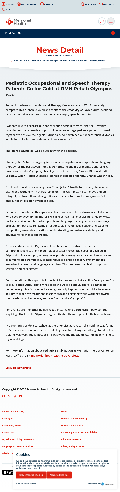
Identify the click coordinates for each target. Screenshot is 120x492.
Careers (48, 4)
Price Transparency (71, 439)
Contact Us (109, 4)
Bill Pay (10, 4)
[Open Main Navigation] (111, 21)
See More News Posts (18, 367)
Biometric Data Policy (13, 411)
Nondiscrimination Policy (74, 418)
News (69, 55)
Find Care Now (14, 33)
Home (49, 55)
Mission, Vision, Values (14, 453)
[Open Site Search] (102, 21)
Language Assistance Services (17, 446)
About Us (59, 55)
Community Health (12, 425)
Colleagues (7, 418)
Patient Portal (29, 4)
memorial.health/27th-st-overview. (55, 355)
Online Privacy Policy (72, 425)
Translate (90, 4)
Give (8, 9)
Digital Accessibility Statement (18, 439)
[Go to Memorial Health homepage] (18, 23)
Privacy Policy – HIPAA (72, 446)
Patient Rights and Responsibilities (79, 432)
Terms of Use (68, 453)
